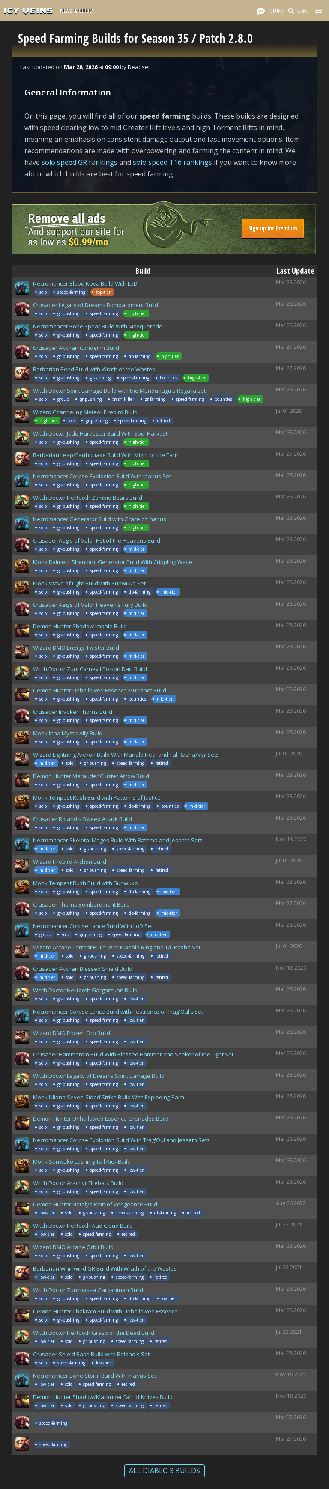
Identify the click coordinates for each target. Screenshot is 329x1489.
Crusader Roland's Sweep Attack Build (82, 819)
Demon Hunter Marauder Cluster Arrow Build (91, 776)
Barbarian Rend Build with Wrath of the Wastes (94, 369)
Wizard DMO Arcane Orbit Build (73, 1247)
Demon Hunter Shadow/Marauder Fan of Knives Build (103, 1397)
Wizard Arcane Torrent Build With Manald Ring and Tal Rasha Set (116, 947)
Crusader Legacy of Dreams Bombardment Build (95, 305)
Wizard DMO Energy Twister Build (76, 647)
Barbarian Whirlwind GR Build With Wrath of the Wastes (105, 1268)
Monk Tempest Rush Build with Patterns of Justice (97, 797)
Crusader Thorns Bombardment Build (81, 904)
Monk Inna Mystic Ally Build (67, 733)
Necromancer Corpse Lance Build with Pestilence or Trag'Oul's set (118, 1011)
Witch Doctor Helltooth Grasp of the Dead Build (93, 1333)
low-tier (136, 999)
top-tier (103, 292)
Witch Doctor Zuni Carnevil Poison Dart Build (90, 669)
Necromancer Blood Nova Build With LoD (85, 283)
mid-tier (136, 549)
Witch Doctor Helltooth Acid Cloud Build (83, 1225)
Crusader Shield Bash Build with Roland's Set (91, 1354)
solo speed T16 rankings (172, 162)
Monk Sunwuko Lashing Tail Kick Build (82, 1161)
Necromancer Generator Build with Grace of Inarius (99, 519)
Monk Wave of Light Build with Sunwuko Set (89, 583)
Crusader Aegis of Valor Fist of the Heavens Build (96, 540)
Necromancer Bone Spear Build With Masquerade (97, 326)
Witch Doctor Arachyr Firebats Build (78, 1183)
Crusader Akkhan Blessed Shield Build (82, 969)
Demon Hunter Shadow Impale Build (80, 626)
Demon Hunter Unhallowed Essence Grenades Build (101, 1118)
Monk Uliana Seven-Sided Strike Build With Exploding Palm (108, 1097)
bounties (168, 378)
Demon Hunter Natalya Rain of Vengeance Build (95, 1204)
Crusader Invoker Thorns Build (72, 712)
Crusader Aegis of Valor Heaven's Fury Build (90, 605)
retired (163, 421)
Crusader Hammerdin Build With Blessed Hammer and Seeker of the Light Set (133, 1054)
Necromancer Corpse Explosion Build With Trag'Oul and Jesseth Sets (121, 1140)
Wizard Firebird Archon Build (69, 861)
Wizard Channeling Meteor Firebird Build (85, 412)
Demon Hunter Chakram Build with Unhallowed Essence (105, 1311)
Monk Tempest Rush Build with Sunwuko (85, 883)
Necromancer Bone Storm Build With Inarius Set (94, 1375)
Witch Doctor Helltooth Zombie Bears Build (87, 497)
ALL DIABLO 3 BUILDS (164, 1470)
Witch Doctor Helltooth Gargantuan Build (85, 990)
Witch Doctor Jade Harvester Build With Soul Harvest (100, 433)
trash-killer (123, 399)
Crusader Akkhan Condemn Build (76, 348)
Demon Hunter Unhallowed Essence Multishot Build (99, 690)
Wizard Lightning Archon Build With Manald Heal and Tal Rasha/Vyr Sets (126, 754)
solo (43, 292)
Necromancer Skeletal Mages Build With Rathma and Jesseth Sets (118, 840)
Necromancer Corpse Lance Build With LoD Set (93, 926)
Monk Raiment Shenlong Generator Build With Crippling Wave (112, 562)
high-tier (137, 313)
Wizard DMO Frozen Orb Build (71, 1033)
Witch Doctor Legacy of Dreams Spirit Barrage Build (98, 1076)
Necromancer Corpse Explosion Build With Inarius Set (102, 476)
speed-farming (71, 292)
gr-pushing (68, 313)
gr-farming (100, 378)
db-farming (139, 356)
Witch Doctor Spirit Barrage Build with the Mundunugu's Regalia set (119, 390)
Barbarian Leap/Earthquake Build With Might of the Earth (106, 455)
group (63, 399)
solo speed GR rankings (79, 162)
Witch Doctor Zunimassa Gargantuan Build (88, 1290)
